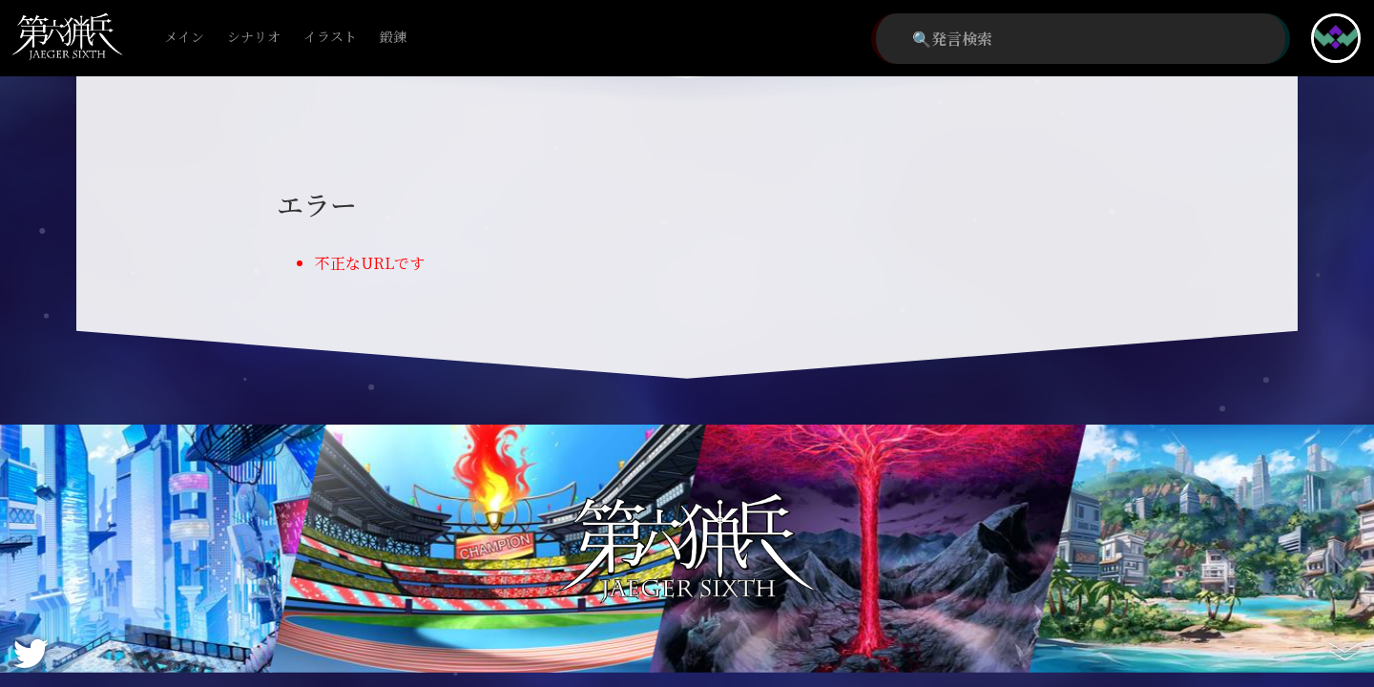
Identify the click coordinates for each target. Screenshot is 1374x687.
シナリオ (254, 38)
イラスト (330, 38)
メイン (184, 38)
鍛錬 (393, 38)
